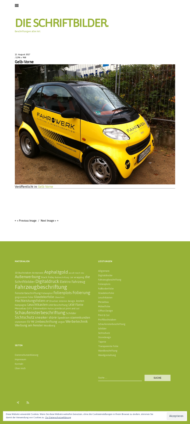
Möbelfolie (104, 306)
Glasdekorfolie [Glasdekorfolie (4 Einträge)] (44, 297)
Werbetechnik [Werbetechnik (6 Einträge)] (76, 321)
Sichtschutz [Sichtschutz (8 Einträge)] (24, 317)
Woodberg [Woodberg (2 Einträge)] (49, 325)
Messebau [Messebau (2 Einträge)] (20, 308)
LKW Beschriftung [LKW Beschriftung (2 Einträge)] (58, 304)
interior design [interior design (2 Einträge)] (67, 300)
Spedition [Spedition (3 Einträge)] (64, 317)
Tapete (102, 341)
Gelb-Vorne (45, 186)
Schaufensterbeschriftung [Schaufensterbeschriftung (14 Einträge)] (40, 312)
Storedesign (104, 337)
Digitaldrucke (105, 275)
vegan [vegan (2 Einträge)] (61, 321)
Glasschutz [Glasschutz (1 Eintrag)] (59, 297)
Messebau (103, 302)
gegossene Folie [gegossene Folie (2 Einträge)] (24, 297)
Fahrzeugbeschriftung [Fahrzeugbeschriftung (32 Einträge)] (41, 287)
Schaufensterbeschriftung (111, 324)
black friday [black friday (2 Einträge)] (47, 277)
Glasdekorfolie (106, 293)
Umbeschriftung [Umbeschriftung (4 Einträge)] (46, 321)
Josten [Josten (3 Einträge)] (80, 300)
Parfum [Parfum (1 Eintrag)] (51, 308)
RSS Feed (27, 402)
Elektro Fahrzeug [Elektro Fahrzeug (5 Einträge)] (72, 282)
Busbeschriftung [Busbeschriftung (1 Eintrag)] (62, 277)
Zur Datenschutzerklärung (58, 417)
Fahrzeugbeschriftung (109, 279)
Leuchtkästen (105, 297)
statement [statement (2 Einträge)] (20, 321)
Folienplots (104, 284)
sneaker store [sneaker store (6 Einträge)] (46, 317)
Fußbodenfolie (106, 288)
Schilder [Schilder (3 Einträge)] (71, 313)
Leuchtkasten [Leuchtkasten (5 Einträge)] (37, 305)
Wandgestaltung (107, 355)
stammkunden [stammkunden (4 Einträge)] (80, 317)
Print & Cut (103, 315)
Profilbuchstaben (107, 319)
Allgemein (103, 271)
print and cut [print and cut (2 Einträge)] (72, 308)
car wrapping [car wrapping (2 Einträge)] (77, 277)
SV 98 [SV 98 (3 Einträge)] (30, 321)
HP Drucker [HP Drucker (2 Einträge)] (52, 300)
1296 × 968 (21, 57)
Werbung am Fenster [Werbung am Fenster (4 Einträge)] (29, 325)
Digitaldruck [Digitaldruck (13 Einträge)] (47, 281)
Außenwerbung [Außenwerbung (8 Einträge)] (27, 277)
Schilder (102, 328)
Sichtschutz (104, 333)
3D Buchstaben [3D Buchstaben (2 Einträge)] (23, 272)
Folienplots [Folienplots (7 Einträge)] (62, 293)
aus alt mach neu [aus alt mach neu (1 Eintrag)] (76, 273)
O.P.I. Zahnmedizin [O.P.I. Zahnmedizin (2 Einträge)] (37, 308)
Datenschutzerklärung (26, 355)
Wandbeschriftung (107, 350)
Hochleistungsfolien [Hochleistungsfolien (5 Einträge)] (30, 301)
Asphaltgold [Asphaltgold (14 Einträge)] (56, 272)
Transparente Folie (108, 346)
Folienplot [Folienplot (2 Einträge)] (47, 293)
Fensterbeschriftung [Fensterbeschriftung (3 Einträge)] (28, 293)
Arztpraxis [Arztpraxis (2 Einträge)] (37, 272)
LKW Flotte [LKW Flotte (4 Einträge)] (75, 305)
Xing (18, 402)
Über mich (20, 368)
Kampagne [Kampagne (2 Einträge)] (21, 304)
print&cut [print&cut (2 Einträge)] (60, 308)
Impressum (20, 359)
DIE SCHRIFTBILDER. (61, 23)
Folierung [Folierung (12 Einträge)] (81, 292)
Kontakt (19, 363)
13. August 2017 (22, 54)
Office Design (105, 310)
